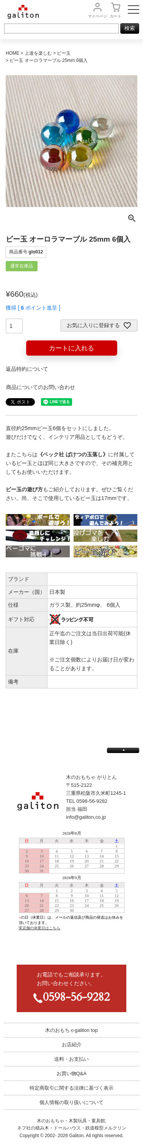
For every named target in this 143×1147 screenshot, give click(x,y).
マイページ (97, 16)
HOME (12, 53)
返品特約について (27, 369)
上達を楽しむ (38, 53)
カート (115, 16)
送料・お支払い (71, 1059)
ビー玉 (64, 53)
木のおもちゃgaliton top (71, 1030)
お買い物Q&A (72, 1073)
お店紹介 (72, 1044)
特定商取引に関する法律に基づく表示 (71, 1088)
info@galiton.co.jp (86, 817)
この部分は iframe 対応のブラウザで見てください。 (71, 891)
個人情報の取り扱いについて (71, 1102)
